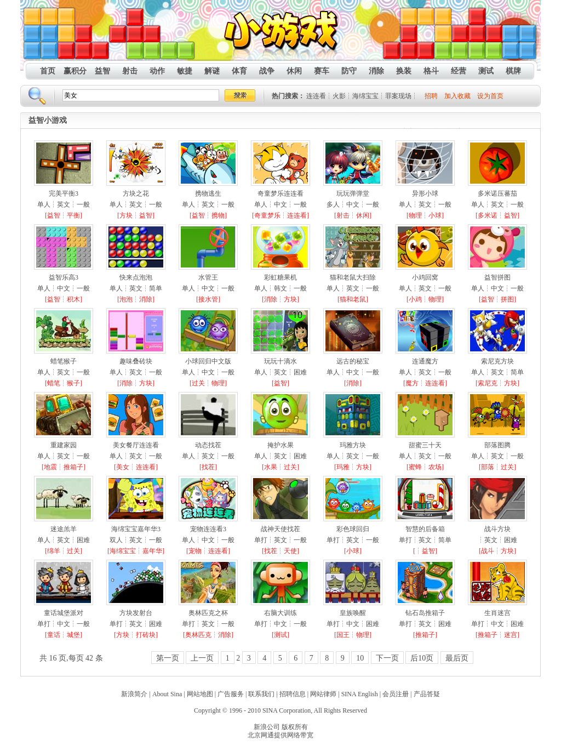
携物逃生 (208, 193)
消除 (376, 71)
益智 (102, 71)
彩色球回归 (352, 529)
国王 (343, 635)
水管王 (208, 277)
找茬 (208, 467)
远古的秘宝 (352, 361)
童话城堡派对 (63, 613)
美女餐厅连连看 (136, 445)
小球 (435, 215)
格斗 (431, 71)
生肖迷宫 (497, 613)
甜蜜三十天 (425, 445)
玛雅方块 (353, 445)
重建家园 (63, 445)
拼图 (507, 299)
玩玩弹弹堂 (352, 193)
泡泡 (126, 299)
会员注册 (395, 694)
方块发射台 (135, 613)
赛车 (321, 71)
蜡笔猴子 (63, 361)
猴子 (73, 383)
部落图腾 (497, 445)
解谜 (212, 71)
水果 (270, 467)
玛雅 (343, 467)
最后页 (456, 658)
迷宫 (510, 635)
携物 (218, 215)
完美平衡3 (63, 193)
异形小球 (425, 193)
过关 (198, 383)
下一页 (387, 658)
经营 (458, 71)
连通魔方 (425, 361)
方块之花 (136, 193)
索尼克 (487, 383)
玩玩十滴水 (280, 361)
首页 (47, 71)
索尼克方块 (497, 361)
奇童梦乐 (267, 215)
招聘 (431, 96)
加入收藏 (457, 96)
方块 (126, 215)
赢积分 (75, 71)
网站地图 (200, 694)
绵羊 (53, 551)
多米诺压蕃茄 (497, 193)
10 (360, 658)
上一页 (202, 658)
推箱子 (73, 467)
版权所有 (295, 727)
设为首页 (490, 96)
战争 (266, 71)
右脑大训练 (280, 613)
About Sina (167, 694)
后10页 (421, 658)
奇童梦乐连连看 (280, 193)
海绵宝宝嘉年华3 (136, 529)
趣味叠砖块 (135, 361)
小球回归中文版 (208, 361)
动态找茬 (208, 445)
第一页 (167, 658)
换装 (403, 71)
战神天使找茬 (280, 529)
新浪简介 (134, 694)
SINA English (359, 694)
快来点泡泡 (135, 277)
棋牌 (513, 71)
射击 (130, 71)
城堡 (73, 635)
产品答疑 (427, 694)
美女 (122, 467)
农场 (435, 467)
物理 (415, 215)
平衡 (73, 215)
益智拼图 (497, 277)
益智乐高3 (63, 277)
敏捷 (184, 71)
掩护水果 (280, 445)
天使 (290, 551)
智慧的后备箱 (425, 529)
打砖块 (146, 635)
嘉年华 (152, 551)
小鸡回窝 (425, 277)
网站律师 (323, 694)
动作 (157, 71)
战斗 (487, 551)
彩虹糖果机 (280, 277)
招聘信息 (292, 694)
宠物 (195, 551)
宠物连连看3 (208, 529)
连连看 (316, 96)
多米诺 (487, 215)
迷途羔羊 (63, 529)
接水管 (208, 299)
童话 (53, 635)
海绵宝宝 (365, 96)
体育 (239, 71)
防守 (349, 71)
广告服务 (230, 694)
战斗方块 (497, 529)
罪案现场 (398, 96)
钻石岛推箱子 (425, 613)
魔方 (412, 383)
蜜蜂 (415, 467)
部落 (487, 467)
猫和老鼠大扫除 (353, 277)
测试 (486, 71)
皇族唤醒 (353, 613)
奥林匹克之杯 (208, 613)
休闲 (294, 71)
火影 (339, 96)
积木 (73, 299)
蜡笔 (53, 383)
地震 (50, 467)
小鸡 (415, 299)
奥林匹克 (198, 635)
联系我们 (261, 694)
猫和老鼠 (353, 299)
